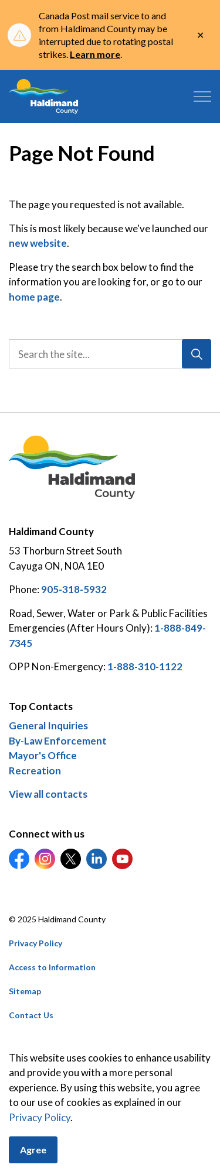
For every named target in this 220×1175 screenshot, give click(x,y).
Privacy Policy (35, 943)
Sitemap (25, 991)
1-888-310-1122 (144, 666)
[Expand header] (202, 96)
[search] (109, 353)
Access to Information (52, 967)
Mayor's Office (43, 755)
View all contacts (48, 794)
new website (38, 243)
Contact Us (31, 1015)
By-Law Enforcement (58, 741)
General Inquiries (48, 725)
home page (34, 297)
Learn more (95, 54)
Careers (24, 1039)
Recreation (35, 770)
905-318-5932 (74, 589)
